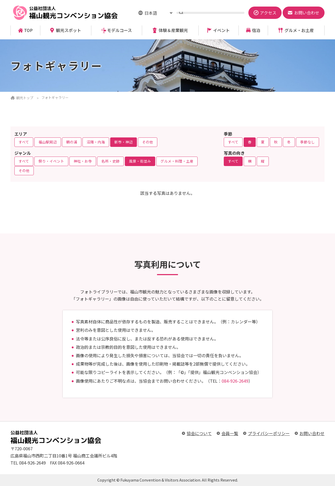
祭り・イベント (51, 161)
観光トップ (24, 97)
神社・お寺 (83, 161)
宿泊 (256, 30)
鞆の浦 (71, 142)
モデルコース (119, 30)
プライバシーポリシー (269, 433)
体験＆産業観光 (173, 30)
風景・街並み (140, 161)
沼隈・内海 (96, 142)
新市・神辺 (123, 142)
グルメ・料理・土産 (176, 161)
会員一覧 (229, 433)
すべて (24, 142)
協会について (199, 433)
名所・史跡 (110, 161)
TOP (28, 30)
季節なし (307, 142)
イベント (221, 30)
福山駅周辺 (47, 142)
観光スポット (68, 30)
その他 (147, 142)
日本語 (150, 13)
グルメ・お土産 (299, 30)
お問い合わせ (312, 433)
